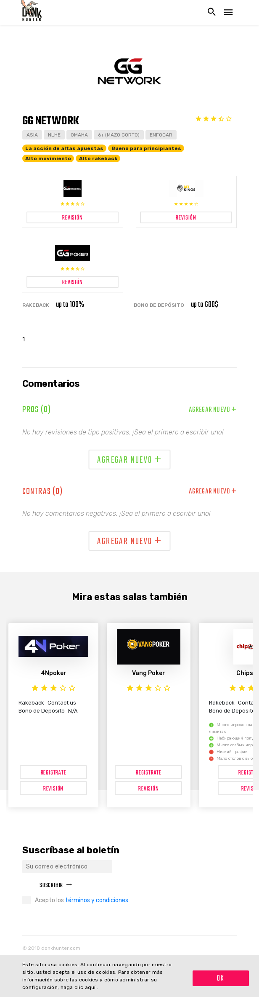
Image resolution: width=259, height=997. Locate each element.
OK (221, 979)
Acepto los (81, 900)
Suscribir (56, 885)
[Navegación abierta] (228, 12)
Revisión (53, 789)
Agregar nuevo (213, 410)
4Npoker (53, 673)
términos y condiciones (96, 900)
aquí (91, 987)
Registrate (53, 773)
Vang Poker (148, 673)
